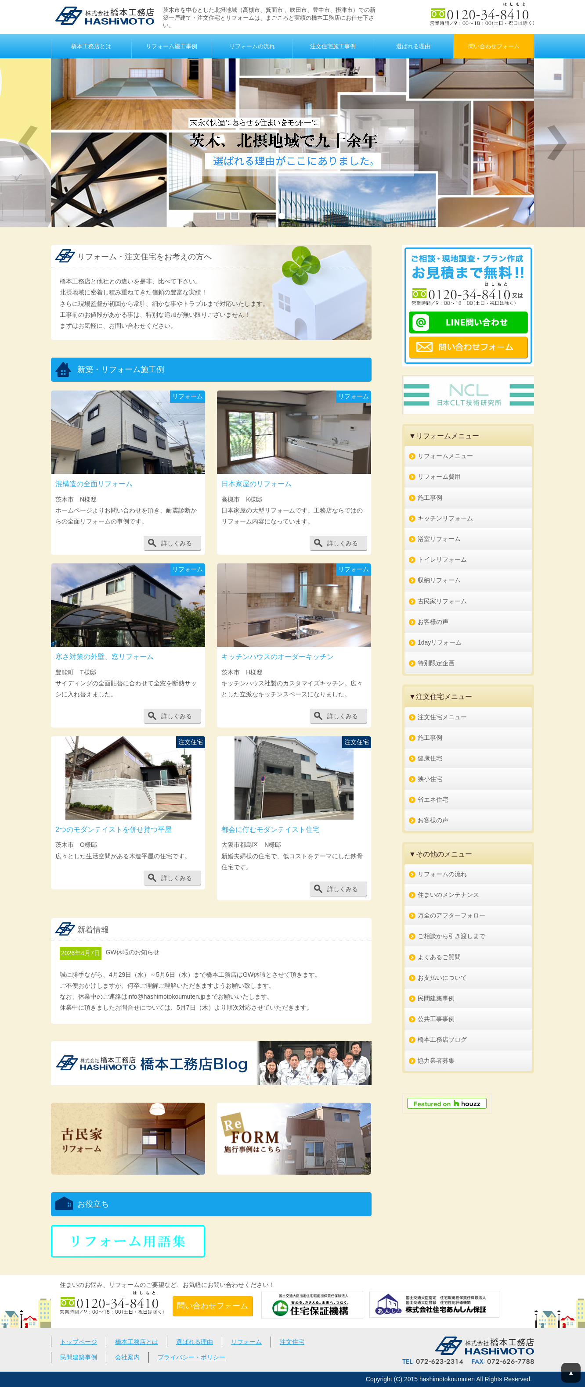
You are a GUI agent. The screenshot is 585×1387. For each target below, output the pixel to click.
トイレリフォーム (442, 559)
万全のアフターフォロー (451, 915)
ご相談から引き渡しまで (451, 935)
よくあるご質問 (439, 957)
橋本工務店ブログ (442, 1039)
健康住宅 (430, 758)
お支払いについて (442, 977)
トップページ (78, 1341)
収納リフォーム (439, 580)
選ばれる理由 (413, 46)
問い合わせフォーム (494, 46)
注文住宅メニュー (442, 716)
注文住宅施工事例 (333, 46)
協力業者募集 (436, 1060)
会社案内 (127, 1357)
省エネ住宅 (433, 799)
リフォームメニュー (445, 455)
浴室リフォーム (439, 538)
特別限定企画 (436, 663)
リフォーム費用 (439, 476)
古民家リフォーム (442, 601)
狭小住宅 (430, 778)
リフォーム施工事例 (171, 46)
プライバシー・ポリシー (191, 1357)
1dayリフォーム (440, 642)
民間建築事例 (436, 998)
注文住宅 (292, 1341)
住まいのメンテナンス (448, 894)
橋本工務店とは (91, 46)
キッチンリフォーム (445, 518)
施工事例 (430, 497)
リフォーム (246, 1341)
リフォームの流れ (252, 46)
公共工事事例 (436, 1018)
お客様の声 (433, 621)
